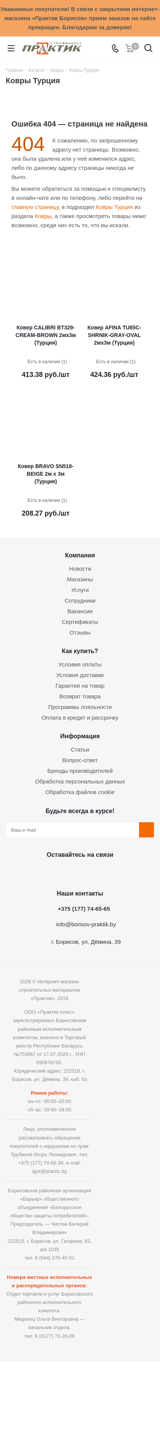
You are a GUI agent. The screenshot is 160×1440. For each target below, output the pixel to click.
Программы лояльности (80, 707)
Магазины (80, 579)
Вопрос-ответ (80, 760)
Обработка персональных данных (80, 781)
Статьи (80, 749)
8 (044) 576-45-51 (55, 1258)
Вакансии (80, 611)
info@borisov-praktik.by (86, 924)
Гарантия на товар (80, 685)
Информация (80, 736)
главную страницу (35, 207)
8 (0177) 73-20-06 (55, 1336)
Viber (116, 872)
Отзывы (80, 632)
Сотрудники (79, 600)
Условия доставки (80, 675)
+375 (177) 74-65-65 (84, 908)
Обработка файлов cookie (80, 792)
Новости (80, 568)
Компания (80, 555)
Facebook (59, 872)
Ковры (43, 216)
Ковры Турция (114, 207)
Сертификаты (80, 622)
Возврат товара (80, 696)
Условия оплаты (80, 664)
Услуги (80, 590)
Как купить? (80, 650)
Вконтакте (40, 872)
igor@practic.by (49, 1171)
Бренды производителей (80, 770)
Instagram (78, 872)
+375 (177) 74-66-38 (40, 1163)
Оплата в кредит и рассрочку (80, 717)
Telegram (97, 872)
